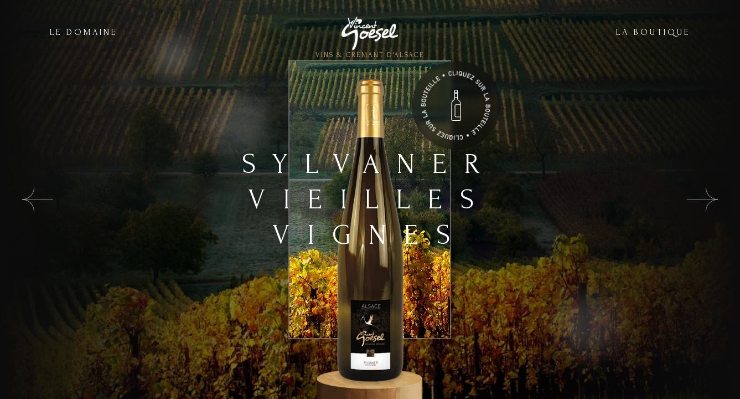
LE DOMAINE (83, 32)
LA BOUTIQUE (653, 32)
